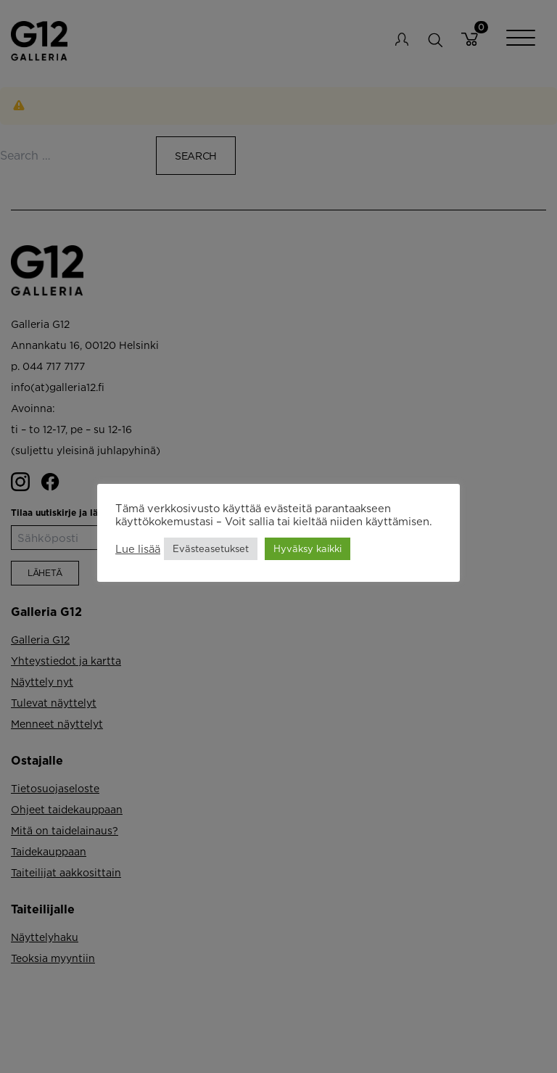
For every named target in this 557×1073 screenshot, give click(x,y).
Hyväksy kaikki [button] (307, 548)
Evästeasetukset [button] (211, 548)
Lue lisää (137, 548)
